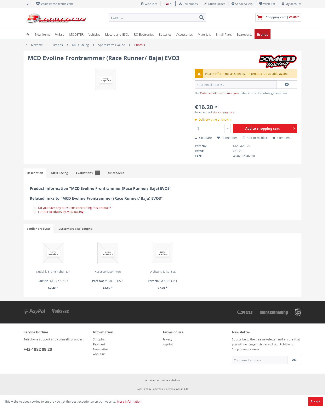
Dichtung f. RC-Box (163, 272)
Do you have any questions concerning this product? (72, 208)
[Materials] (204, 34)
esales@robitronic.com (57, 4)
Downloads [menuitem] (188, 4)
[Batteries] (165, 34)
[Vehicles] (94, 34)
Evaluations (88, 173)
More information (129, 401)
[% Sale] (60, 34)
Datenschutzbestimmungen (219, 93)
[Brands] (262, 34)
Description (35, 173)
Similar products (38, 229)
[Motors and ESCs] (117, 34)
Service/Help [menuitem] (242, 4)
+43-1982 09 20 (38, 349)
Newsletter (100, 349)
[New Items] (43, 34)
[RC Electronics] (143, 34)
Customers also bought (75, 229)
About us (99, 354)
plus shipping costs (224, 112)
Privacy (167, 339)
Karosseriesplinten (108, 272)
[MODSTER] (76, 34)
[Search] (201, 17)
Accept (315, 401)
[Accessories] (184, 34)
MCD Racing (59, 173)
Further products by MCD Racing (59, 212)
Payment (99, 344)
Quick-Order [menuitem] (214, 4)
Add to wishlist (254, 138)
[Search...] (157, 17)
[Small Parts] (223, 34)
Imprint (167, 344)
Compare (203, 138)
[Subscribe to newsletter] (294, 360)
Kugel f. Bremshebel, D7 (53, 272)
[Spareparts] (244, 34)
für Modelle (116, 173)
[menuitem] (267, 3)
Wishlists (149, 4)
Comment (281, 138)
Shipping (99, 339)
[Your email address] (259, 360)
